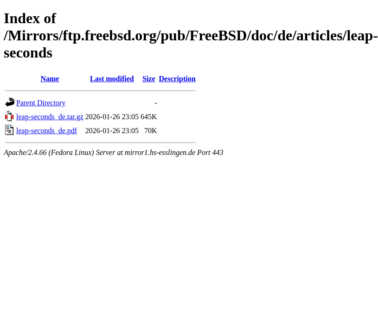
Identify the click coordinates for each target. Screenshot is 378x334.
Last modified (112, 79)
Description (177, 79)
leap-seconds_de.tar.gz (49, 117)
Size (148, 79)
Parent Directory (40, 103)
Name (49, 79)
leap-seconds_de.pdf (46, 131)
